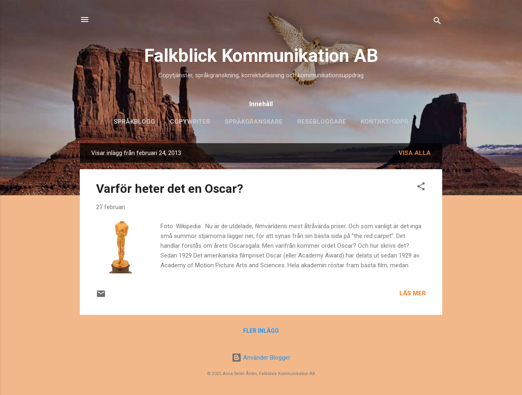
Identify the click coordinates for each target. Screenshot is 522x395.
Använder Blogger (261, 357)
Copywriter (190, 121)
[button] (421, 187)
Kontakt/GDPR (384, 121)
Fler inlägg (261, 330)
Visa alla (415, 153)
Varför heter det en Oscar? (169, 188)
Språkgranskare (254, 121)
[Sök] (437, 22)
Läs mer (412, 293)
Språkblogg (134, 121)
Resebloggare (321, 121)
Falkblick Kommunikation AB (261, 55)
